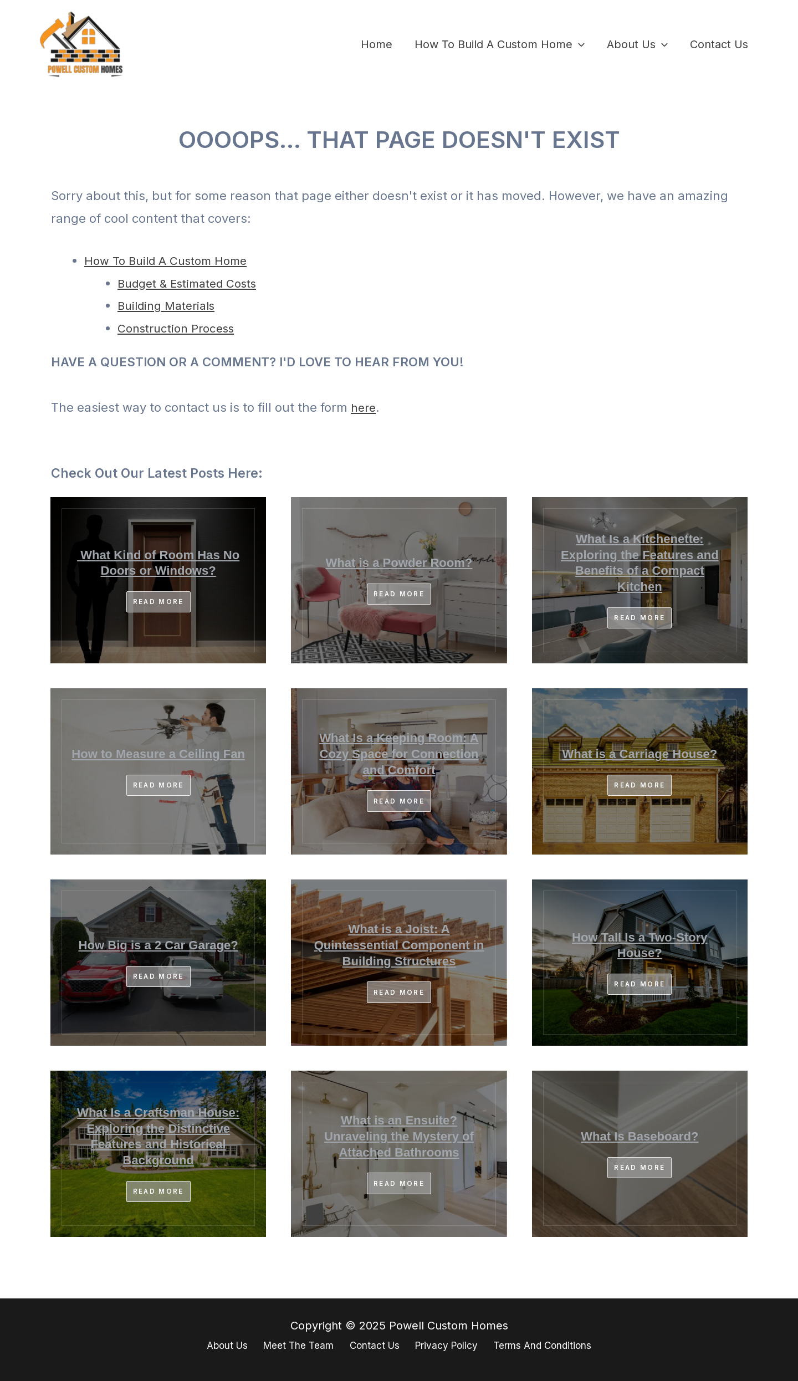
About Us (637, 44)
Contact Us (719, 44)
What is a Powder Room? (399, 563)
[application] (578, 44)
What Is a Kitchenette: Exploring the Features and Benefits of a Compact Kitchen (640, 563)
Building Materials (170, 305)
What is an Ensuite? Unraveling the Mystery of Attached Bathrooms (399, 1137)
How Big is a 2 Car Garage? (158, 946)
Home (376, 44)
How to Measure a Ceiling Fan (158, 755)
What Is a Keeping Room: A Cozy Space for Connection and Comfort (399, 754)
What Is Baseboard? (639, 1137)
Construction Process (180, 328)
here (364, 407)
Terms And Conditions (552, 1346)
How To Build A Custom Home (500, 44)
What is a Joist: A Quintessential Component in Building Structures (399, 945)
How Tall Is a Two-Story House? (639, 946)
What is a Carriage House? (640, 755)
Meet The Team (289, 1346)
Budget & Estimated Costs (194, 283)
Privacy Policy (448, 1346)
